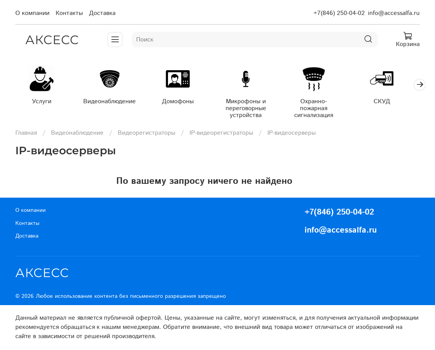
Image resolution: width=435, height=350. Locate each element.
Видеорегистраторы (146, 133)
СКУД (392, 102)
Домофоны (182, 102)
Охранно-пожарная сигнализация (322, 106)
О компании (32, 13)
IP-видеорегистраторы (221, 133)
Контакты (69, 13)
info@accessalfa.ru (394, 13)
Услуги (43, 102)
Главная (26, 133)
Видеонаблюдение (112, 102)
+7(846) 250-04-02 (339, 13)
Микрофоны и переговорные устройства (252, 109)
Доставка (102, 13)
